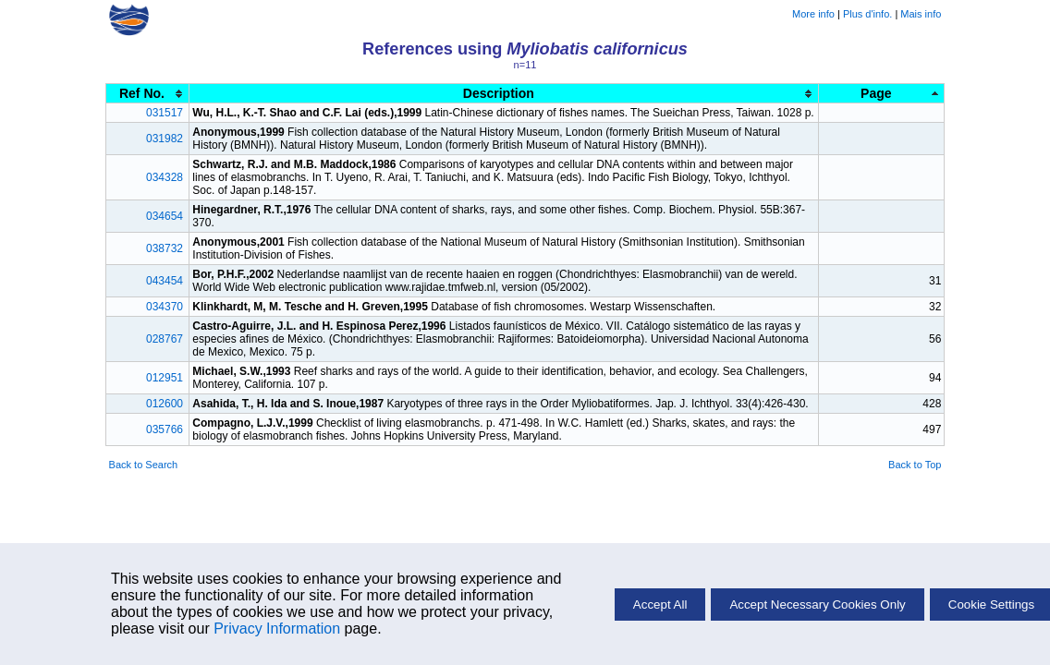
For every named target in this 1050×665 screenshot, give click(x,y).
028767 (164, 338)
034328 (164, 177)
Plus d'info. (867, 13)
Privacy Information (277, 628)
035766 (164, 429)
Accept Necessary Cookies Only (817, 604)
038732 (164, 248)
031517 (164, 112)
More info (813, 13)
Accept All (660, 604)
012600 (164, 403)
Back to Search (143, 464)
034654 (164, 216)
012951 (164, 377)
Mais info (920, 13)
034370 (164, 306)
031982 (164, 138)
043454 (164, 280)
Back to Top (914, 464)
